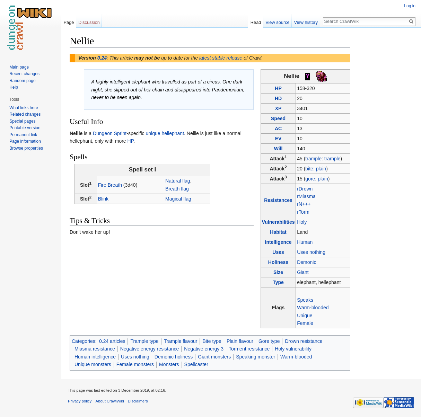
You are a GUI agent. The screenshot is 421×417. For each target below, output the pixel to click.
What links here (23, 107)
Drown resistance (303, 341)
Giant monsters (214, 357)
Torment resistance (249, 349)
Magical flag (178, 199)
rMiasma (306, 196)
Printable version (24, 127)
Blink (103, 199)
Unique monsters (92, 364)
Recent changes (24, 73)
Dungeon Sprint (109, 133)
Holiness (278, 262)
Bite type (211, 341)
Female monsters (135, 364)
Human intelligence (95, 357)
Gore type (269, 341)
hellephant (172, 133)
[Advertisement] (385, 138)
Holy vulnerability (293, 349)
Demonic (306, 262)
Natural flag (177, 181)
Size (278, 272)
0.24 (102, 58)
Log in (409, 5)
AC (278, 128)
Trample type (144, 341)
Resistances (278, 200)
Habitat (278, 232)
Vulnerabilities (278, 222)
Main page (19, 67)
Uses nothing (311, 252)
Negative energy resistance (149, 349)
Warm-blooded (312, 307)
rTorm (303, 212)
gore (310, 178)
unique (153, 133)
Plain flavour (240, 341)
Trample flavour (181, 341)
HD (278, 98)
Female (305, 323)
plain (321, 168)
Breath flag (177, 189)
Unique (304, 315)
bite (309, 168)
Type (278, 282)
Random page (22, 80)
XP (278, 108)
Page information (25, 141)
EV (278, 138)
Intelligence (278, 242)
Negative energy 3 (203, 349)
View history (306, 22)
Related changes (25, 114)
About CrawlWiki (110, 401)
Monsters (169, 364)
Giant (302, 272)
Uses (278, 252)
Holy (302, 222)
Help (13, 87)
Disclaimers (138, 401)
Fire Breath (110, 185)
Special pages (22, 121)
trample (313, 158)
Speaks (305, 300)
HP (278, 88)
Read (256, 22)
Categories (83, 341)
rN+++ (303, 204)
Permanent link (23, 134)
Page (68, 22)
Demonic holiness (174, 357)
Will (278, 148)
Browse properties (26, 148)
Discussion (89, 22)
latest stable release (221, 58)
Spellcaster (196, 364)
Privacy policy (79, 401)
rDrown (305, 189)
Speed (278, 118)
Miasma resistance (94, 349)
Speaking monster (255, 357)
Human (305, 242)
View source (277, 22)
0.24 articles (112, 341)
